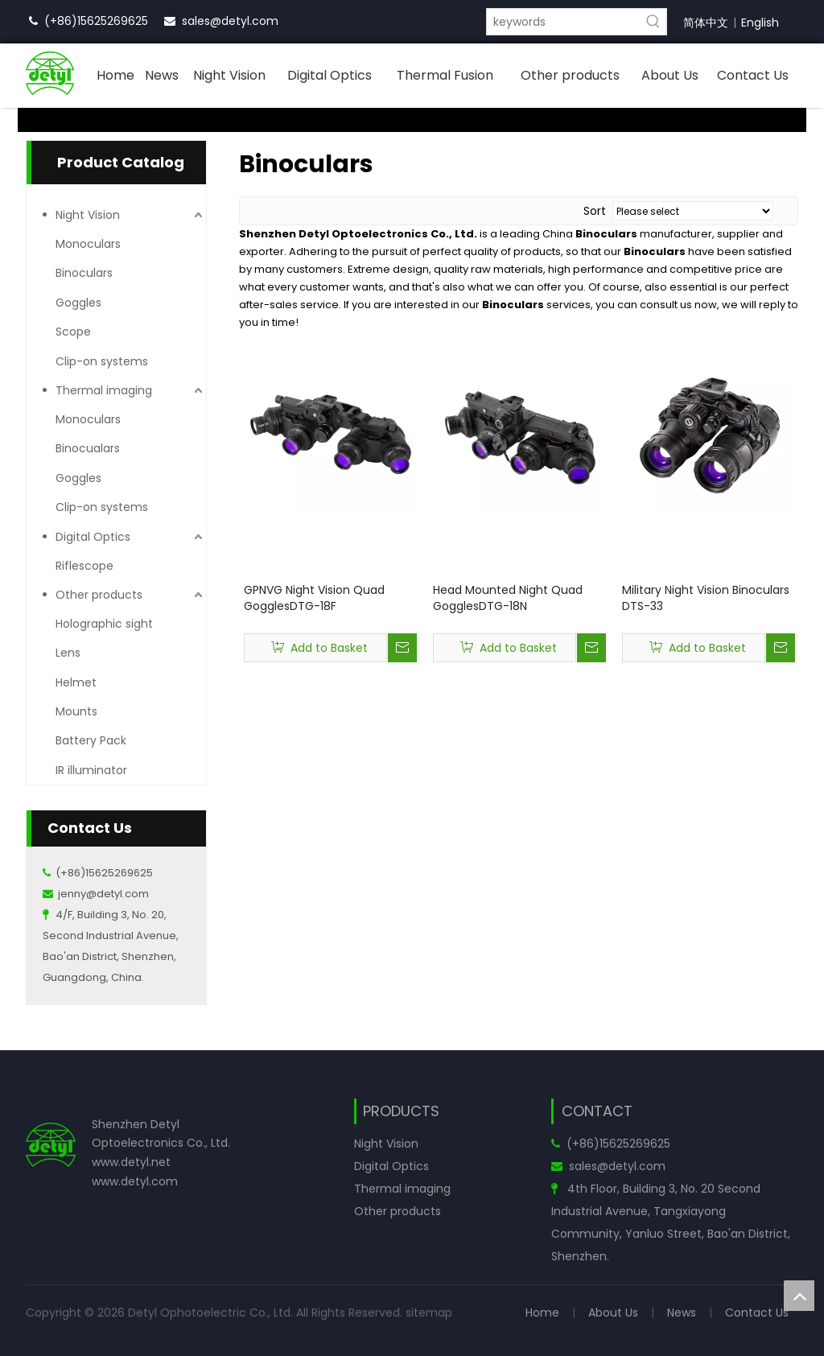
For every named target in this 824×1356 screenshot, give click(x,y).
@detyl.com (244, 21)
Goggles (78, 303)
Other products (99, 595)
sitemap (429, 1312)
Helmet (76, 682)
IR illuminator (91, 770)
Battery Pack (91, 740)
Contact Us (757, 1312)
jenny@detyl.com (103, 893)
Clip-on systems (102, 361)
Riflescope (84, 566)
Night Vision (88, 215)
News (681, 1312)
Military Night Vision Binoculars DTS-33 (705, 598)
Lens (68, 653)
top (799, 1295)
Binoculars (84, 273)
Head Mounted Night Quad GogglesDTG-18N (508, 598)
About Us (613, 1312)
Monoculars (88, 244)
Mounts (76, 711)
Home (542, 1312)
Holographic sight (104, 624)
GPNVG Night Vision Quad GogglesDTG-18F (314, 598)
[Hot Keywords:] (653, 22)
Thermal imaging (104, 390)
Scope (73, 332)
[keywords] (564, 22)
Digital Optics (93, 537)
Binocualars (88, 448)
